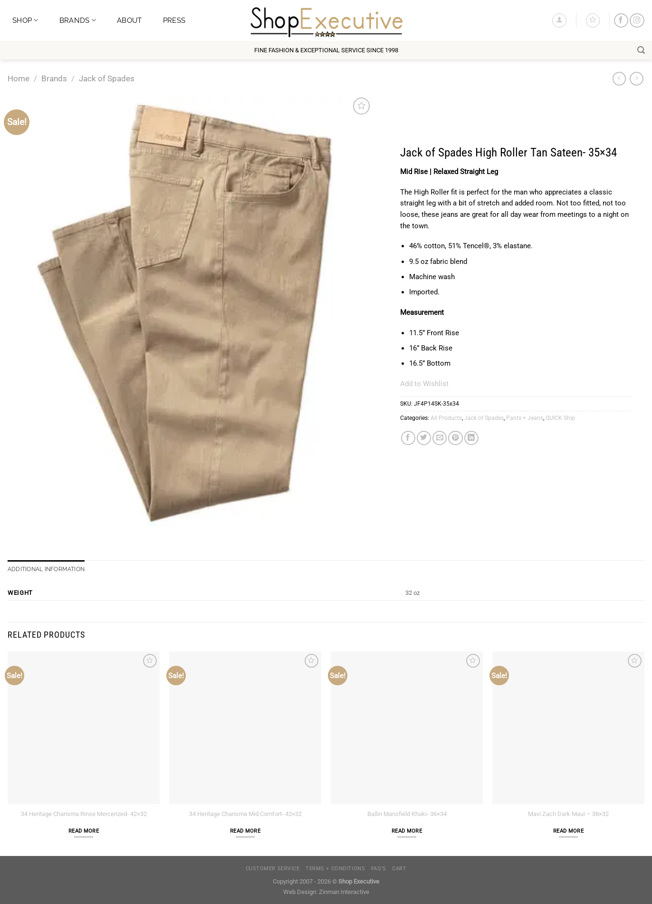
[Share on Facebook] (408, 438)
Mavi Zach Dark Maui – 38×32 (568, 813)
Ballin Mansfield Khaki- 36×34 (407, 813)
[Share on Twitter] (424, 438)
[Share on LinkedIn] (471, 438)
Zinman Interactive (344, 891)
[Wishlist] (593, 20)
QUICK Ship (560, 418)
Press (174, 20)
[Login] (559, 20)
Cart (399, 868)
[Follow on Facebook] (621, 20)
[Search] (641, 50)
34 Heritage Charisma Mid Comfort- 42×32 (245, 813)
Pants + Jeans (524, 418)
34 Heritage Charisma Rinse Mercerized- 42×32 (84, 813)
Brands (77, 20)
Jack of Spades (106, 78)
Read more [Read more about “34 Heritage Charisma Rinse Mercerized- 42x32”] (83, 831)
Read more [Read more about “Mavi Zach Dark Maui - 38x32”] (568, 831)
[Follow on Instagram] (637, 20)
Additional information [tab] (46, 569)
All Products (446, 418)
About (129, 20)
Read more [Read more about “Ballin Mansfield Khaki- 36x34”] (407, 831)
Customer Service (273, 868)
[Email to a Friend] (439, 438)
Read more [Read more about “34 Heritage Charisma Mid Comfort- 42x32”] (245, 831)
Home (18, 78)
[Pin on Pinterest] (455, 438)
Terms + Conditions (335, 868)
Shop (25, 20)
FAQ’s (378, 868)
